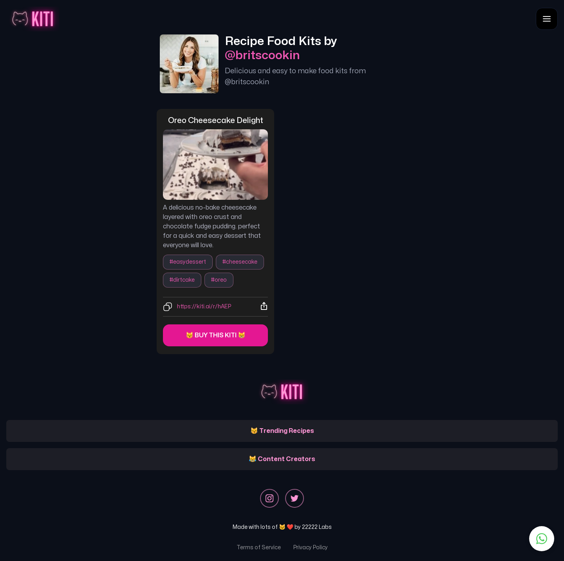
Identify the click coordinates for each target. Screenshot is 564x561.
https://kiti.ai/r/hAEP (204, 306)
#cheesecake (239, 261)
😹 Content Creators (282, 459)
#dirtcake (182, 279)
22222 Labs (317, 527)
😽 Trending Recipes (282, 431)
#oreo (219, 279)
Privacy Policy (310, 547)
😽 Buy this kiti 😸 (216, 335)
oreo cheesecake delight (215, 120)
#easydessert (188, 261)
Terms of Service (259, 547)
